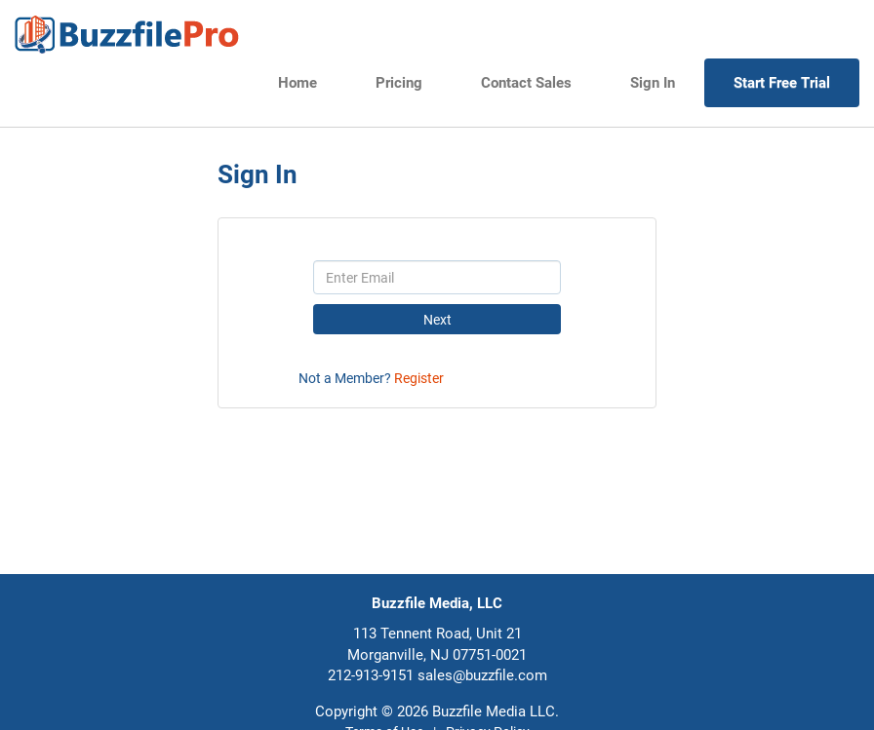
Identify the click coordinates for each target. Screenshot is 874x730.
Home (297, 83)
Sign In (652, 83)
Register (419, 378)
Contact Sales (526, 83)
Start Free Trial (782, 83)
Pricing (399, 83)
